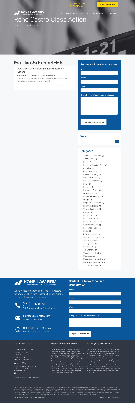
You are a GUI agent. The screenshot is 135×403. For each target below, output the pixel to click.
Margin (86, 200)
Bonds (36, 75)
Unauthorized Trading (92, 253)
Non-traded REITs (90, 206)
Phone (83, 78)
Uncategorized (89, 256)
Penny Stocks (88, 215)
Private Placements (91, 221)
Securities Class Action (92, 237)
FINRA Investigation (91, 181)
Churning (87, 168)
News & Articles (97, 13)
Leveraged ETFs (90, 193)
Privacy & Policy (116, 397)
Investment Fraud (90, 190)
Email (83, 86)
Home (60, 13)
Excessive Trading (90, 174)
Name (83, 69)
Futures (86, 187)
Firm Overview (71, 13)
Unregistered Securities (93, 259)
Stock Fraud (88, 247)
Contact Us (111, 13)
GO (117, 141)
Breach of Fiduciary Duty (93, 165)
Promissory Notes (90, 225)
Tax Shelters (88, 250)
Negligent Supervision (92, 203)
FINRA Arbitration (90, 178)
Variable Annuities (90, 265)
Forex (85, 184)
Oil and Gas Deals (90, 209)
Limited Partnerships (91, 196)
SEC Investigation (90, 234)
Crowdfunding (89, 171)
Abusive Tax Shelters (92, 156)
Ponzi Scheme (89, 218)
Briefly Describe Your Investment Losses (97, 95)
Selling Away (88, 243)
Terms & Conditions (104, 397)
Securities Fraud (90, 240)
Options (86, 212)
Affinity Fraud (88, 159)
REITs (85, 231)
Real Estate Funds (90, 228)
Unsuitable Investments (47, 75)
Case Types (84, 13)
